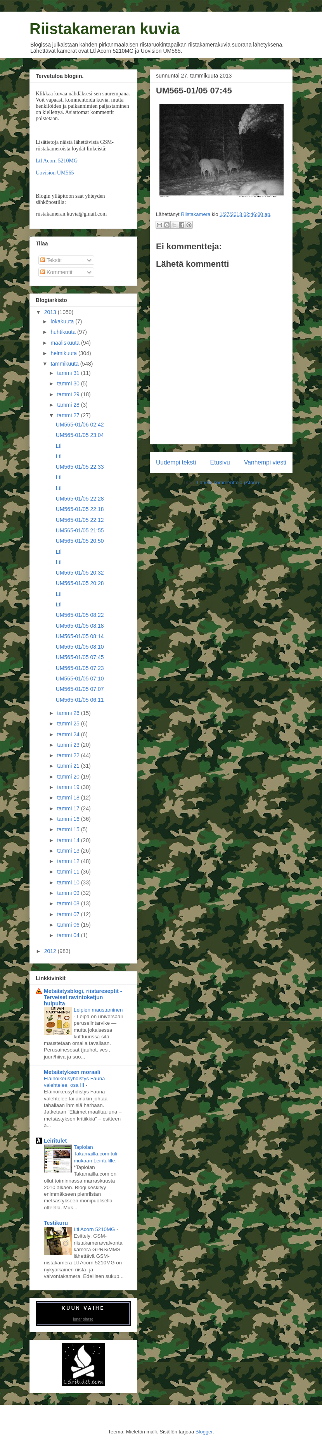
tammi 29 (69, 394)
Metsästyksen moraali (72, 1072)
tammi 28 (69, 405)
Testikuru (56, 1223)
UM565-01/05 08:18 (80, 626)
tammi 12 (69, 861)
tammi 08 (69, 903)
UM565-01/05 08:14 (80, 636)
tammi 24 (69, 734)
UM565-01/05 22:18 (80, 509)
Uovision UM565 (55, 173)
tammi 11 (69, 872)
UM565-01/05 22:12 (80, 520)
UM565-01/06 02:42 (80, 424)
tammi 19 (69, 787)
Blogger (204, 1432)
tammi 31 (69, 373)
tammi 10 (69, 882)
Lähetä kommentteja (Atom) (228, 482)
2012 (51, 951)
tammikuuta (65, 364)
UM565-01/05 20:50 (80, 541)
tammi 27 (69, 415)
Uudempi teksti (176, 462)
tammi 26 (69, 713)
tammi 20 (69, 777)
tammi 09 (69, 893)
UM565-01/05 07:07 (80, 689)
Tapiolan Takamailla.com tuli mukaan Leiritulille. (96, 1154)
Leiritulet (55, 1141)
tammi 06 (69, 925)
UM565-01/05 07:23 (80, 668)
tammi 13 (69, 851)
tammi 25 (69, 723)
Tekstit (51, 260)
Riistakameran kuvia (104, 28)
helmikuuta (64, 353)
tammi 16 (69, 819)
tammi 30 (69, 383)
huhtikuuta (63, 332)
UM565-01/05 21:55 (80, 530)
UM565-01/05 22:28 (80, 499)
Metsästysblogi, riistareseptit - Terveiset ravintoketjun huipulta (83, 997)
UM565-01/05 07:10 (80, 678)
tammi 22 (69, 755)
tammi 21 (69, 766)
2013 (51, 312)
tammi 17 (69, 808)
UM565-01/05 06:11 (80, 700)
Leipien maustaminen (98, 1010)
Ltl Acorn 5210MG (57, 161)
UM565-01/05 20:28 (80, 583)
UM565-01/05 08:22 (80, 615)
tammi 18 (69, 797)
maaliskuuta (65, 343)
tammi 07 (69, 914)
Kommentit (56, 272)
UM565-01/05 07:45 (80, 657)
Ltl (59, 446)
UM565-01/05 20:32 (80, 573)
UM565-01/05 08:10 (80, 647)
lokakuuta (62, 321)
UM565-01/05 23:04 (80, 435)
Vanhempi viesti (265, 462)
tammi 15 (69, 829)
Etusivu (220, 462)
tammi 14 (69, 840)
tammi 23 (69, 745)
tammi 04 (69, 935)
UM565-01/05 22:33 (80, 467)
